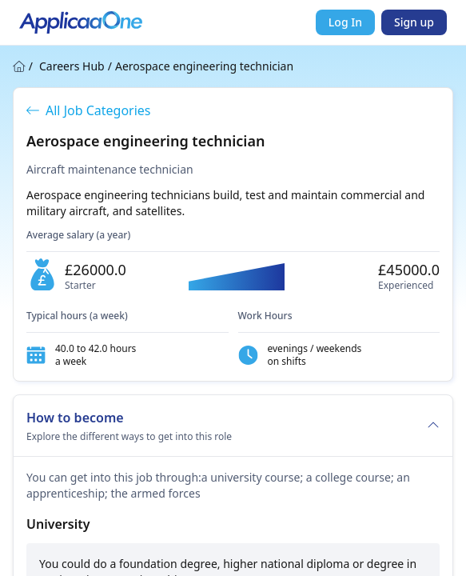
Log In (345, 22)
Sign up (414, 22)
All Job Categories (88, 110)
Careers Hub (72, 66)
